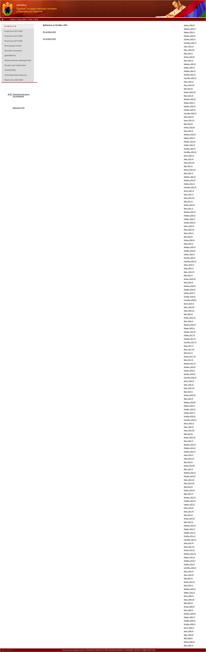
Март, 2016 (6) (188, 399)
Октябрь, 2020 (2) (190, 222)
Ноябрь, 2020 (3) (189, 219)
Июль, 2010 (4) (189, 571)
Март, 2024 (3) (188, 96)
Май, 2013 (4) (188, 487)
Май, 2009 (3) (188, 603)
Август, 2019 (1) (189, 265)
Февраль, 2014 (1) (190, 472)
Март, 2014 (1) (188, 469)
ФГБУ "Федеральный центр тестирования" (18, 95)
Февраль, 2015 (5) (190, 444)
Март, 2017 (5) (188, 360)
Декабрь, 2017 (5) (190, 332)
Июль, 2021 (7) (189, 194)
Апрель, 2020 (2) (189, 240)
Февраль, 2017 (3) (190, 363)
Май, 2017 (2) (188, 353)
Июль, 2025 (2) (189, 46)
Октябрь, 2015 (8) (190, 416)
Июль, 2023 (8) (189, 117)
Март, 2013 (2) (188, 494)
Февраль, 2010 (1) (190, 589)
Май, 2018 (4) (188, 314)
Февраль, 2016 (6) (190, 402)
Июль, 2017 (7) (189, 346)
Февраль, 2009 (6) (190, 613)
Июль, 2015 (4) (189, 427)
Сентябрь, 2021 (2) (190, 187)
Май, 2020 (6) (188, 237)
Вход (36, 19)
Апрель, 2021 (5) (189, 205)
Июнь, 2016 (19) (189, 388)
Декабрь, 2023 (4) (190, 106)
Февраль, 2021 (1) (190, 212)
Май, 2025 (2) (188, 53)
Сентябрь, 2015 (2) (190, 420)
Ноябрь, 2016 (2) (189, 370)
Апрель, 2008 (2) (189, 642)
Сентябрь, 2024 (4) (190, 78)
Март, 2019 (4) (188, 282)
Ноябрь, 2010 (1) (189, 564)
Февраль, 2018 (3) (190, 324)
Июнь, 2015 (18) (189, 430)
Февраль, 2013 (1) (190, 497)
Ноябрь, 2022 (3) (189, 145)
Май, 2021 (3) (188, 201)
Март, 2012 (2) (188, 522)
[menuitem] (18, 26)
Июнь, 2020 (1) (189, 233)
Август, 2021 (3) (189, 191)
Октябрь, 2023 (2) (190, 110)
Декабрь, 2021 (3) (190, 180)
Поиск (30, 19)
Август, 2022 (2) (189, 155)
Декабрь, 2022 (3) (190, 141)
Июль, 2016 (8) (189, 385)
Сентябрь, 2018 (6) (190, 300)
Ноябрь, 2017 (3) (189, 335)
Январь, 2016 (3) (189, 406)
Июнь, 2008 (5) (189, 635)
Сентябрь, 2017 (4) (190, 342)
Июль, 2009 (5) (189, 596)
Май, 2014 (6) (188, 462)
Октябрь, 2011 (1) (190, 536)
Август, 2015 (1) (189, 423)
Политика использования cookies (73, 650)
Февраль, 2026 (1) (190, 29)
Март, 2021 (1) (188, 208)
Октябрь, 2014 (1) (190, 451)
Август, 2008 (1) (189, 628)
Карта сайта (22, 19)
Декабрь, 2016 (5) (190, 367)
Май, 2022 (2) (188, 166)
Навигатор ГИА (18, 108)
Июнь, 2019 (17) (189, 272)
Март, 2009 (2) (188, 610)
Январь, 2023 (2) (189, 138)
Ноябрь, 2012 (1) (189, 504)
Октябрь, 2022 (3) (190, 148)
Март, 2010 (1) (188, 585)
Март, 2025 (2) (188, 60)
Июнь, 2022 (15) (189, 162)
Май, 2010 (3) (188, 578)
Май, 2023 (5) (188, 124)
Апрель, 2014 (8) (189, 465)
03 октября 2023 (49, 39)
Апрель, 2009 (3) (189, 606)
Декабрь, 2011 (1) (190, 533)
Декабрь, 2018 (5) (190, 289)
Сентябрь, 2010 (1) (190, 568)
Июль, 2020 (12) (189, 229)
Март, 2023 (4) (188, 131)
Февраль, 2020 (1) (190, 247)
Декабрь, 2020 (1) (190, 215)
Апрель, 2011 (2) (189, 550)
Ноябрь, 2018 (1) (189, 293)
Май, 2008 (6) (188, 638)
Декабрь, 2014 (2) (190, 448)
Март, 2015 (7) (188, 441)
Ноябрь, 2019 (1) (189, 254)
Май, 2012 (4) (188, 515)
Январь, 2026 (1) (189, 32)
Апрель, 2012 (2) (189, 518)
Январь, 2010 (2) (189, 592)
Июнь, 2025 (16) (189, 50)
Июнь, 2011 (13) (189, 547)
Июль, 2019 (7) (189, 268)
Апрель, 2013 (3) (189, 490)
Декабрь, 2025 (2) (190, 36)
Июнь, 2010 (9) (189, 575)
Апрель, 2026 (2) (189, 25)
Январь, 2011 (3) (189, 557)
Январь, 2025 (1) (189, 67)
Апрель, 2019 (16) (190, 279)
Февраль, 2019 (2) (190, 286)
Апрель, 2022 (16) (190, 169)
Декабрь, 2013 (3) (190, 476)
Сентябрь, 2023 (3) (190, 113)
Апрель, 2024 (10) (190, 92)
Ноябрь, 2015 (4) (189, 413)
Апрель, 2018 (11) (190, 317)
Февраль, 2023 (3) (190, 134)
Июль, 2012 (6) (189, 508)
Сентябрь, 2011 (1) (190, 540)
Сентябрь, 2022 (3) (190, 152)
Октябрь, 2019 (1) (190, 258)
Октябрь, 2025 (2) (190, 39)
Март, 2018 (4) (188, 321)
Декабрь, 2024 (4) (190, 71)
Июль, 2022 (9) (189, 159)
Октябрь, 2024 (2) (190, 74)
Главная (13, 19)
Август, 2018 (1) (189, 303)
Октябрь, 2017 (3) (190, 339)
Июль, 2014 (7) (189, 455)
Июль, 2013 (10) (189, 480)
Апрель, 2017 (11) (190, 356)
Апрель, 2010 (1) (189, 582)
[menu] (18, 53)
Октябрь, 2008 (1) (190, 624)
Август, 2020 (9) (189, 226)
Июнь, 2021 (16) (189, 198)
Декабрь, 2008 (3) (190, 620)
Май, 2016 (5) (188, 392)
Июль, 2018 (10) (189, 307)
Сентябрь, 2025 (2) (190, 43)
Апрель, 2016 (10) (190, 395)
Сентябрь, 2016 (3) (190, 377)
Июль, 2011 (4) (189, 543)
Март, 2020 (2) (188, 244)
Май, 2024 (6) (188, 89)
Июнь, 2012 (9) (189, 511)
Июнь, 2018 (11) (189, 310)
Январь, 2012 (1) (189, 529)
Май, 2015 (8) (188, 434)
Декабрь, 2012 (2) (190, 501)
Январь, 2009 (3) (189, 617)
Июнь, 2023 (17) (189, 120)
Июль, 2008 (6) (189, 631)
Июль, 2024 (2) (189, 82)
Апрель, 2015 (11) (190, 437)
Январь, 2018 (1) (189, 328)
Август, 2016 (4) (189, 381)
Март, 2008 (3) (188, 645)
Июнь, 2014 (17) (189, 458)
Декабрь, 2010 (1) (190, 561)
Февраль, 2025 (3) (190, 64)
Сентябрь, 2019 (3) (190, 261)
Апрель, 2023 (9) (189, 127)
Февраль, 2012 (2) (190, 525)
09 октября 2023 (49, 32)
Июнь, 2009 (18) (189, 599)
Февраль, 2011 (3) (190, 554)
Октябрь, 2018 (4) (190, 296)
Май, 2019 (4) (188, 275)
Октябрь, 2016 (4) (190, 374)
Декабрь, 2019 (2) (190, 251)
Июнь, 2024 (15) (189, 85)
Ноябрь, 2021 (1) (189, 184)
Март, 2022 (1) (188, 173)
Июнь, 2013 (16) (189, 483)
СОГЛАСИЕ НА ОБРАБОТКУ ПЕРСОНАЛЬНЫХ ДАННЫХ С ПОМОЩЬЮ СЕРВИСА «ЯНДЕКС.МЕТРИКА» (120, 650)
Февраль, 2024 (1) (190, 99)
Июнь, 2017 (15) (189, 349)
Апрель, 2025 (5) (189, 57)
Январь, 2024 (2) (189, 103)
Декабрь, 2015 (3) (190, 409)
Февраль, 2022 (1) (190, 177)
